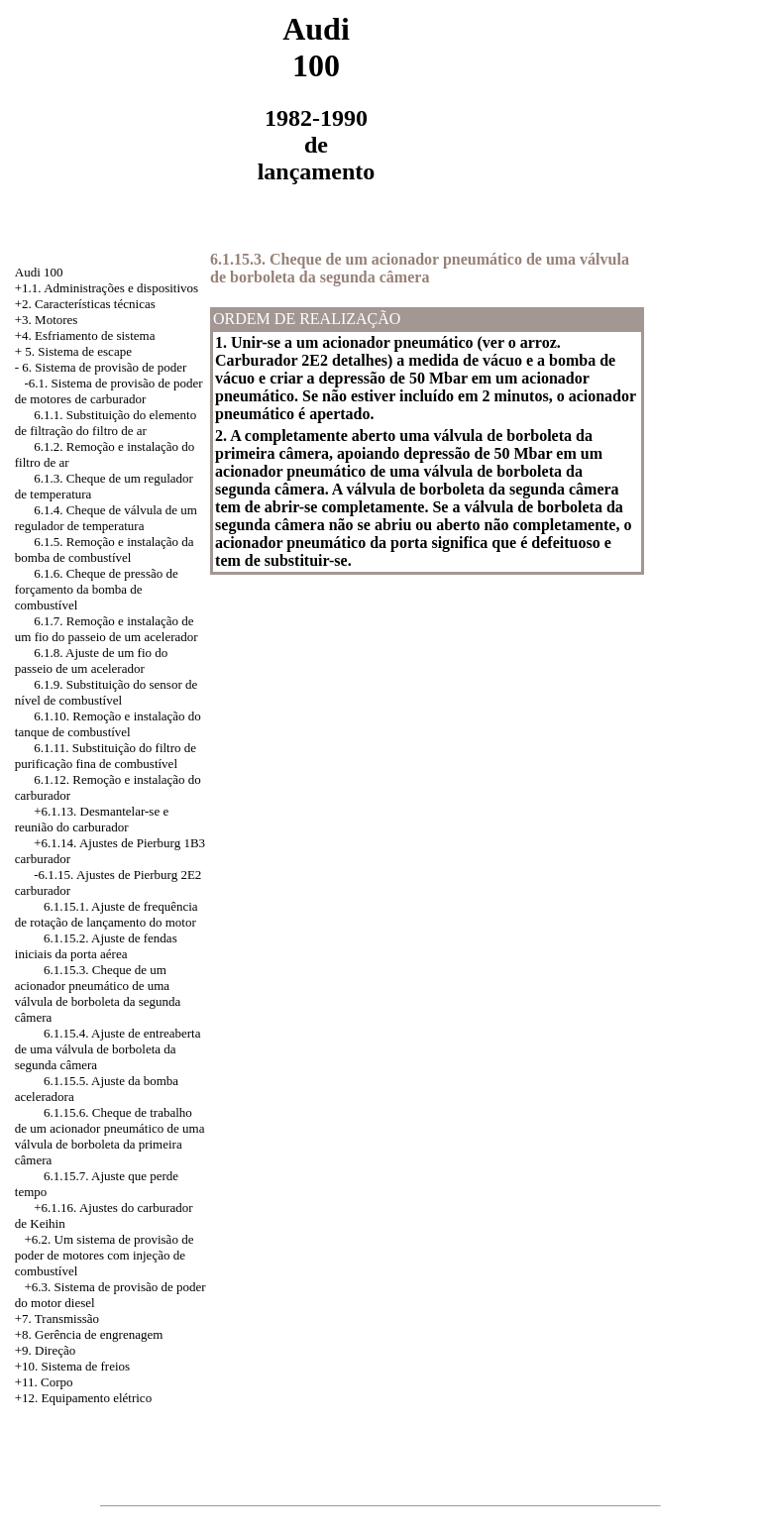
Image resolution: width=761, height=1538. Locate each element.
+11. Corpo (44, 1381)
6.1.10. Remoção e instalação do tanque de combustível (108, 724)
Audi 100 (39, 272)
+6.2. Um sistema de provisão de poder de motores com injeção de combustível (104, 1255)
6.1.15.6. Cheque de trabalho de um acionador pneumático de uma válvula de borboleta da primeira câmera (110, 1136)
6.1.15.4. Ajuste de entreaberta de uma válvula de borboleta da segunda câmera (108, 1049)
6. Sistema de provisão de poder (104, 367)
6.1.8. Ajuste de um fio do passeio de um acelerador (91, 660)
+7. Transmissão (57, 1318)
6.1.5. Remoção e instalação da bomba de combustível (104, 549)
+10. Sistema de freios (72, 1366)
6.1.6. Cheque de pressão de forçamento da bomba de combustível (96, 589)
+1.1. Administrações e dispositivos (106, 287)
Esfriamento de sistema (95, 335)
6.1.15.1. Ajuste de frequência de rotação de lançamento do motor (106, 914)
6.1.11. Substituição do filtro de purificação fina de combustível (105, 755)
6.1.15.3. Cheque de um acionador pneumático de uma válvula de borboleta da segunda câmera (98, 993)
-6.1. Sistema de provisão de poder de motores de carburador (109, 391)
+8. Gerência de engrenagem (89, 1334)
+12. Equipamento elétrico (83, 1397)
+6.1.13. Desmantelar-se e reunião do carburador (91, 819)
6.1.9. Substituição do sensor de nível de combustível (106, 692)
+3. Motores (46, 319)
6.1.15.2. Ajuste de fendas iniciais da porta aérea (96, 946)
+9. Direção (45, 1350)
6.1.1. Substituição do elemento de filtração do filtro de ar (105, 422)
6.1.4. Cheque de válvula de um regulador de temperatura (106, 517)
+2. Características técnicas (85, 303)
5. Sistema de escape (78, 351)
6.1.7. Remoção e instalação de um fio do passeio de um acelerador (106, 628)
